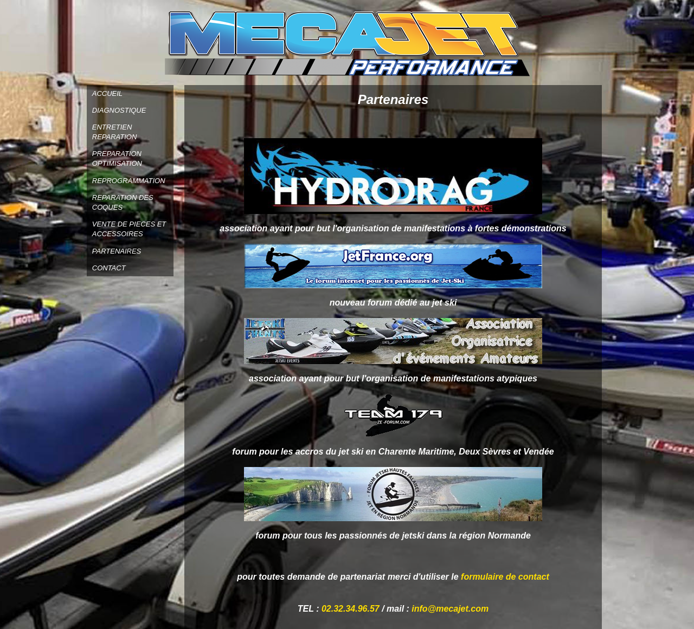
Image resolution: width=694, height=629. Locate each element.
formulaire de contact (505, 576)
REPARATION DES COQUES (122, 202)
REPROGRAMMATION (128, 181)
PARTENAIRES (117, 251)
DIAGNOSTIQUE (119, 110)
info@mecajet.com (450, 608)
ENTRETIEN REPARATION (114, 132)
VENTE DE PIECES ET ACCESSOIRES (129, 229)
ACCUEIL (107, 93)
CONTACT (109, 268)
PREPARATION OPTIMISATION (117, 158)
